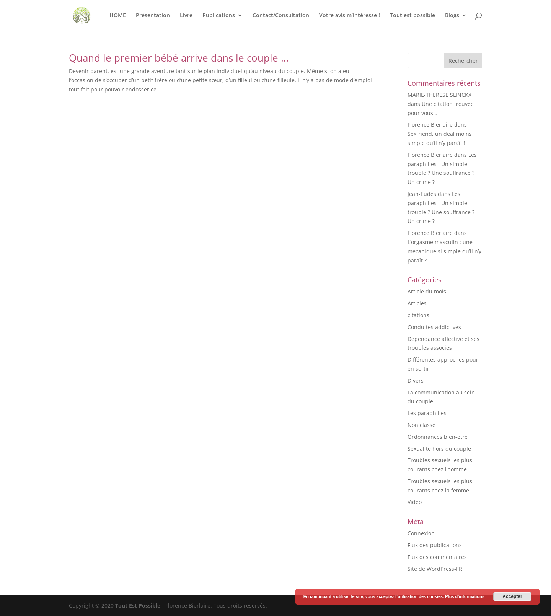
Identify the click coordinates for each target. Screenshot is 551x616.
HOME (117, 16)
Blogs (452, 16)
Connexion (421, 533)
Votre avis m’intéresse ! (349, 16)
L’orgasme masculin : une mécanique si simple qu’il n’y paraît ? (444, 251)
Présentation (153, 16)
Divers (416, 380)
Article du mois (427, 291)
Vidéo (415, 501)
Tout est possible (412, 16)
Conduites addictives (434, 327)
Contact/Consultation (281, 16)
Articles (417, 303)
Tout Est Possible (137, 605)
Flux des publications (435, 545)
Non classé (421, 425)
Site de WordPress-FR (435, 568)
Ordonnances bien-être (438, 436)
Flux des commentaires (437, 557)
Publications (218, 16)
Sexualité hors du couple (439, 448)
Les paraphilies (427, 413)
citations (418, 315)
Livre (186, 16)
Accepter (512, 596)
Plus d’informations (464, 596)
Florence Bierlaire (430, 124)
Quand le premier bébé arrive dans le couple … (179, 58)
